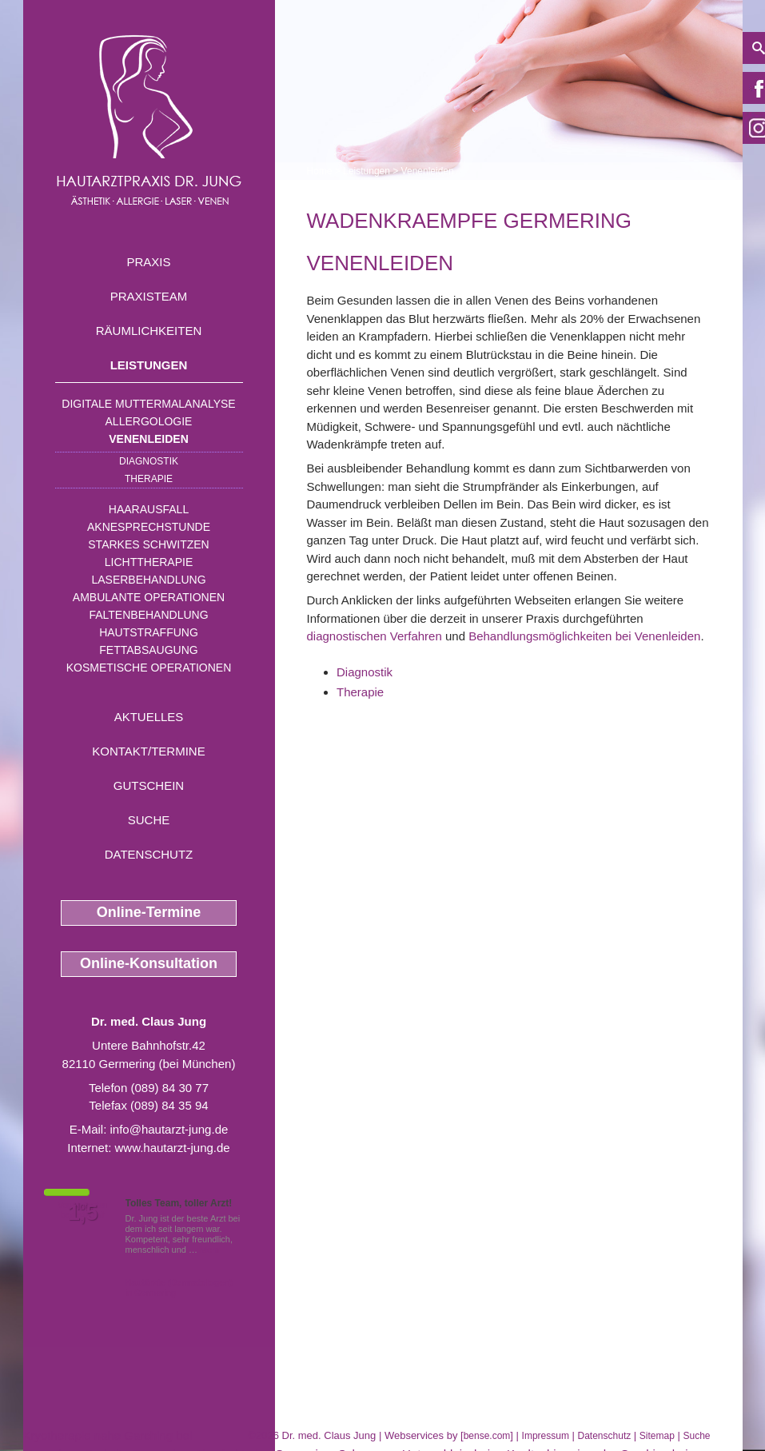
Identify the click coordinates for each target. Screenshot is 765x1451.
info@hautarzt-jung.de (169, 1129)
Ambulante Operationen (149, 597)
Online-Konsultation (148, 963)
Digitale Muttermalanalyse (148, 403)
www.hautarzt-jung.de (171, 1147)
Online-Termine (149, 912)
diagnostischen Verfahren (374, 636)
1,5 (83, 1213)
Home (320, 171)
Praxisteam (149, 296)
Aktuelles (149, 717)
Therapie (149, 478)
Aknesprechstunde (148, 526)
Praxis (148, 262)
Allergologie (149, 421)
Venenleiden (149, 439)
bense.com (487, 1435)
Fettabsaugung (148, 650)
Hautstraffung (148, 632)
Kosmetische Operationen (149, 667)
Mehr (210, 1249)
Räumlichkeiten (149, 330)
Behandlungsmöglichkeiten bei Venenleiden (584, 636)
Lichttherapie (149, 562)
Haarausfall (149, 509)
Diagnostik (148, 461)
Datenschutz (149, 854)
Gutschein (149, 785)
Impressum (545, 1435)
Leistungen (149, 365)
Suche (149, 820)
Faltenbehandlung (148, 614)
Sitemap (657, 1435)
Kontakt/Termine (148, 751)
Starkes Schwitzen (148, 544)
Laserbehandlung (148, 579)
